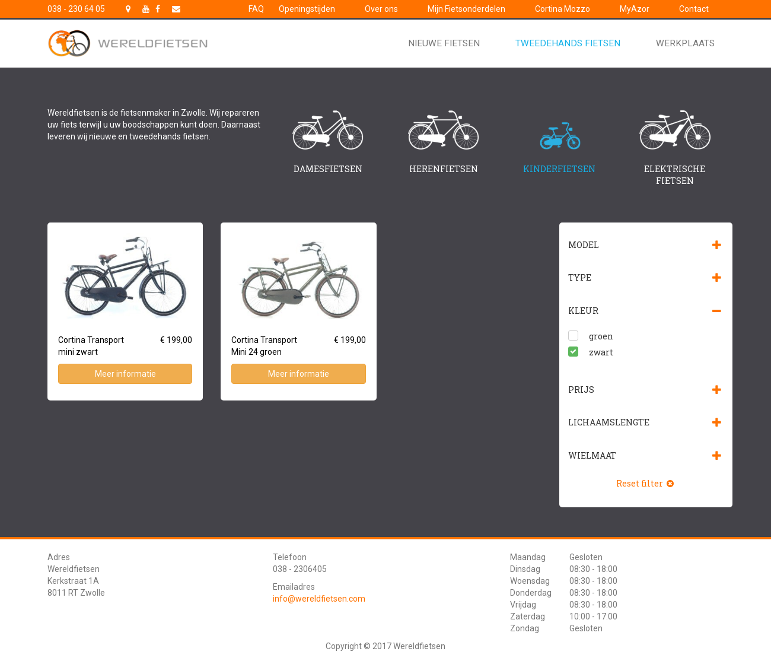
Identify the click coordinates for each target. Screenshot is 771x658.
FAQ (256, 9)
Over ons (381, 9)
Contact (694, 9)
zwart (601, 352)
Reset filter (646, 483)
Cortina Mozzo (562, 9)
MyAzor (634, 9)
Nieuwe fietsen (444, 43)
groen (601, 336)
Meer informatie (125, 374)
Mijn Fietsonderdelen (466, 9)
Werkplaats (685, 43)
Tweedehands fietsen (567, 43)
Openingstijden (307, 9)
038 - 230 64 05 (76, 9)
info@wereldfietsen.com (319, 598)
